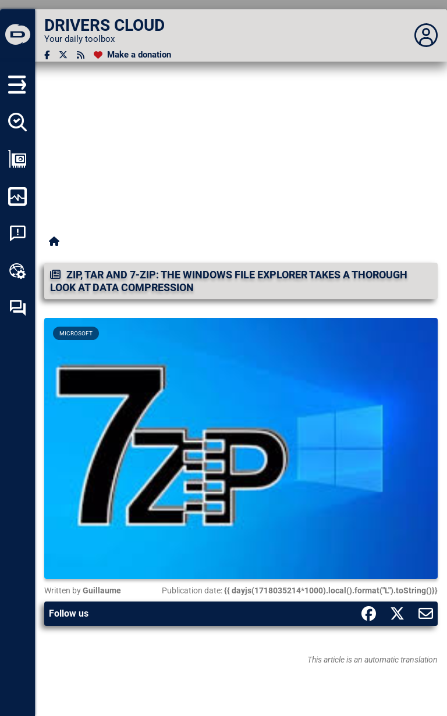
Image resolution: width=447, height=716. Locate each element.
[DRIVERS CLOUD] (17, 35)
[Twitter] (63, 55)
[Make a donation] (132, 55)
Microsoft (76, 333)
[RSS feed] (80, 55)
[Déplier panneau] (426, 35)
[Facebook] (46, 55)
